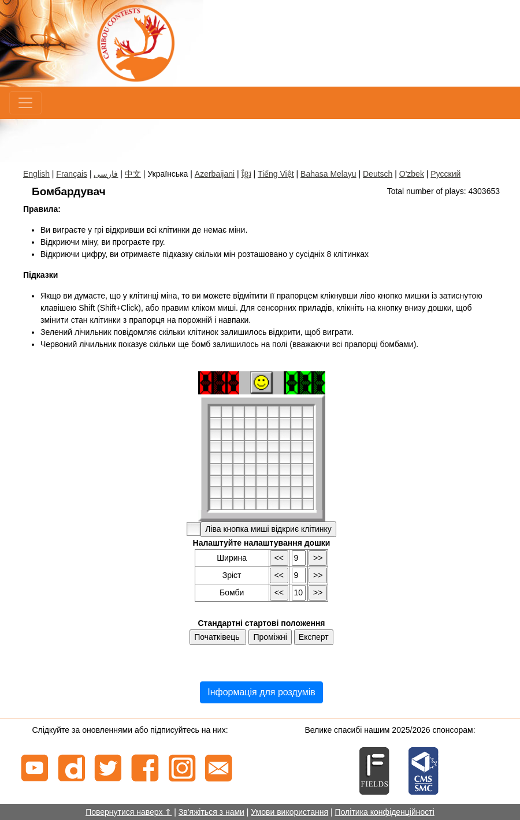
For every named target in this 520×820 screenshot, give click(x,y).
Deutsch (377, 173)
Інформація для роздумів (261, 692)
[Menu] (25, 102)
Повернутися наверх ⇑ (129, 812)
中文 (133, 173)
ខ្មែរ (246, 173)
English (36, 173)
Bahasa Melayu (328, 173)
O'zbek (411, 173)
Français (71, 173)
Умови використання (289, 812)
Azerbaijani (215, 173)
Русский (445, 173)
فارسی (106, 173)
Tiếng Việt (276, 173)
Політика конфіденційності (384, 812)
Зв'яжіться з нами (211, 812)
